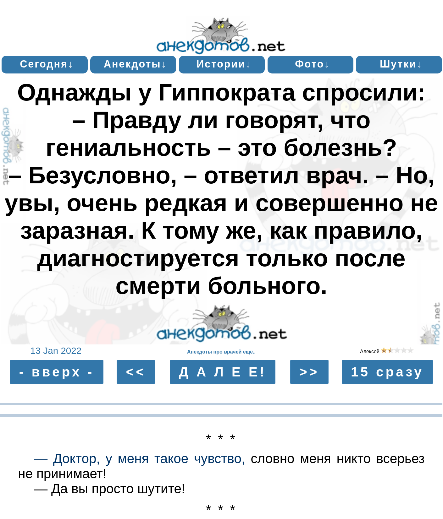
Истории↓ (224, 64)
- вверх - (56, 372)
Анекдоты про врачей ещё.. (221, 351)
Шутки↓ (401, 64)
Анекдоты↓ (135, 64)
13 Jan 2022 (55, 350)
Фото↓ (312, 64)
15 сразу (387, 372)
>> (309, 372)
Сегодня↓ (47, 64)
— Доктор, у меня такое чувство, (139, 458)
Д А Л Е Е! (222, 372)
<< (136, 372)
